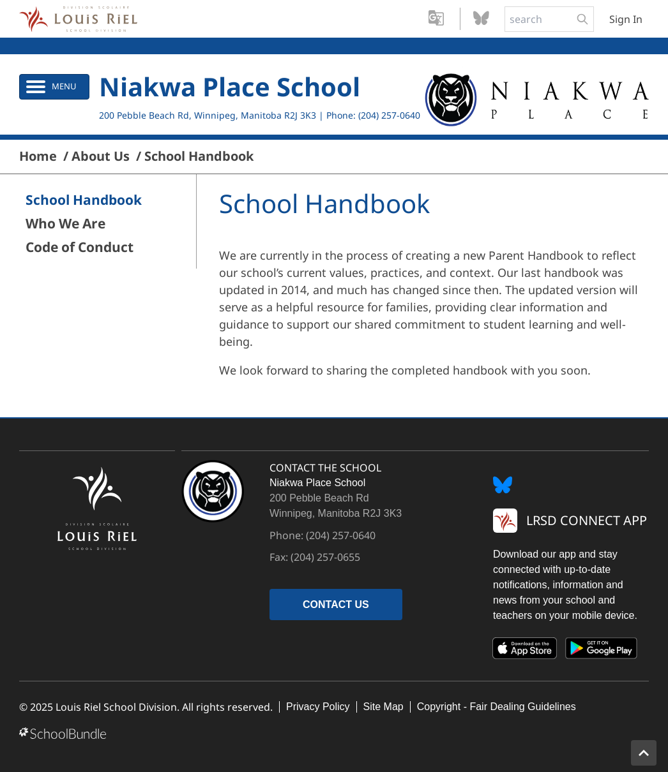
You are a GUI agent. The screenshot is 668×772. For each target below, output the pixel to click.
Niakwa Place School (229, 86)
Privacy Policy (318, 706)
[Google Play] (601, 650)
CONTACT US (336, 604)
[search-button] (582, 19)
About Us (101, 156)
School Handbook (199, 156)
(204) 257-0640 (389, 115)
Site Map (383, 706)
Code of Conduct (79, 247)
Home (38, 156)
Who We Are (65, 223)
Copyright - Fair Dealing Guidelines (496, 706)
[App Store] (525, 650)
